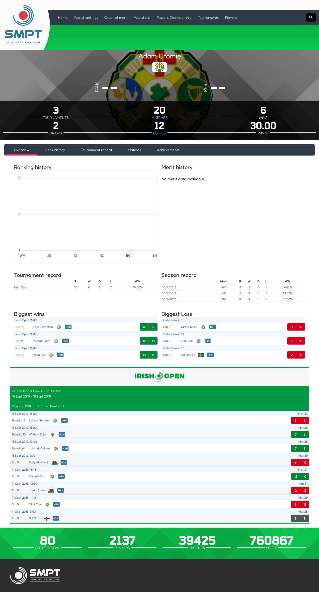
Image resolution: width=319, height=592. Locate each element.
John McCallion (39, 448)
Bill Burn (35, 518)
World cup (142, 17)
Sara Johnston (43, 327)
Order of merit (116, 17)
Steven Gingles (39, 420)
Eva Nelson (187, 355)
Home (63, 17)
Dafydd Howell (39, 462)
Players (231, 17)
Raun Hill (39, 355)
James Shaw (188, 327)
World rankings (86, 17)
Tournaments (208, 17)
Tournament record (96, 150)
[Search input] (311, 17)
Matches (134, 150)
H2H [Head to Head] (68, 326)
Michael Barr (41, 341)
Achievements (168, 150)
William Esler (38, 434)
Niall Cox (186, 341)
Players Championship (174, 17)
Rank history (55, 150)
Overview (21, 150)
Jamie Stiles (37, 490)
